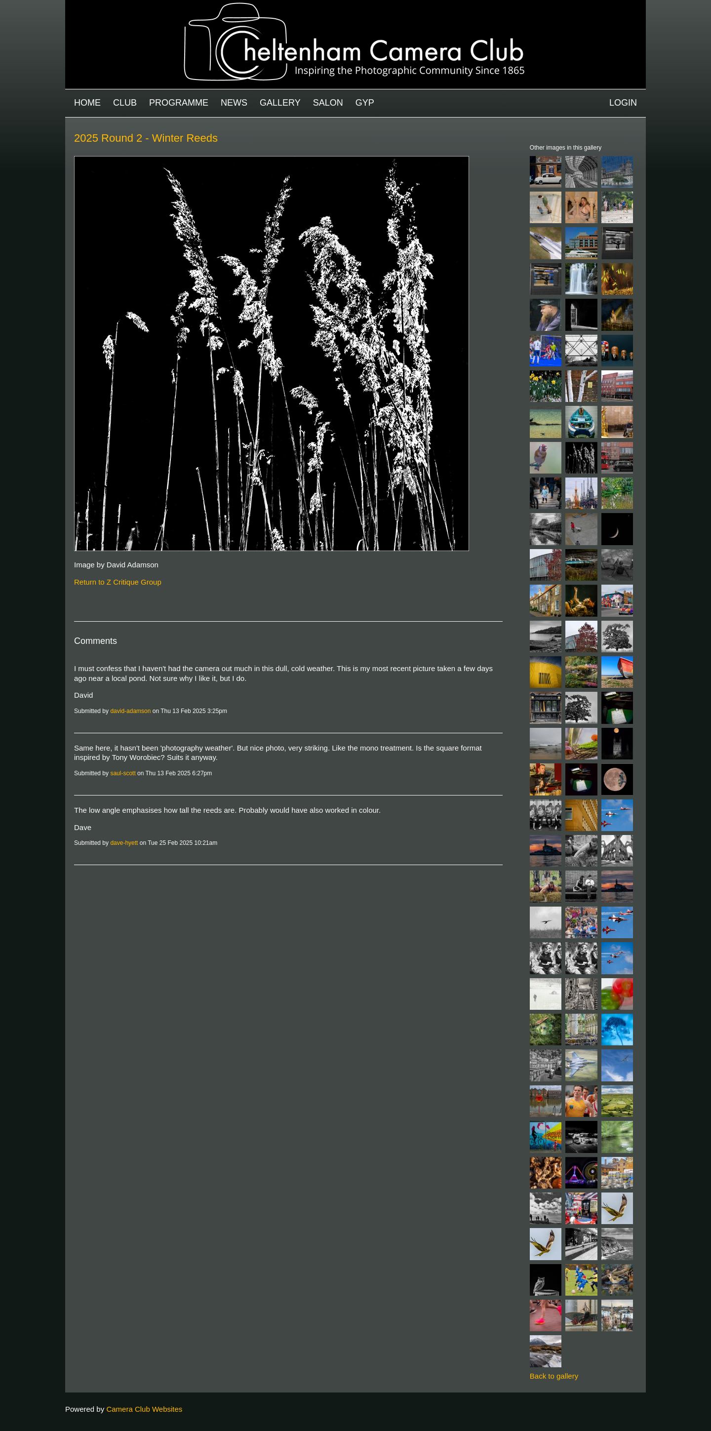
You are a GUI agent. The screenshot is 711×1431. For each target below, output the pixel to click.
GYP (365, 103)
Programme (178, 103)
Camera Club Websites (144, 1409)
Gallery (280, 103)
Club (125, 103)
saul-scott (122, 773)
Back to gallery (554, 1376)
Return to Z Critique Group (117, 582)
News (234, 103)
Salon (328, 103)
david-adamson (130, 711)
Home (87, 103)
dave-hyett (124, 842)
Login (623, 103)
